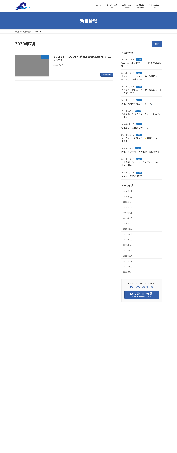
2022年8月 (127, 256)
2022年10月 (128, 245)
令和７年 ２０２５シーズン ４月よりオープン (138, 379)
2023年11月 (128, 229)
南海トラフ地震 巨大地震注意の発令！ (140, 151)
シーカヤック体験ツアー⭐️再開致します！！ (136, 399)
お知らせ (139, 59)
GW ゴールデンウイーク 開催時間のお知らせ (138, 330)
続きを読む (107, 75)
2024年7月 (127, 218)
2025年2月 (127, 207)
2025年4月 (127, 202)
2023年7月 (127, 240)
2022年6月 (127, 266)
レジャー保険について (131, 176)
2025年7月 (127, 196)
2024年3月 (127, 223)
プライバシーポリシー (25, 313)
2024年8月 (127, 213)
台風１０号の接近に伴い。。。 (135, 127)
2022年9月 (127, 250)
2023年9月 (127, 234)
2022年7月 (127, 261)
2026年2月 (127, 191)
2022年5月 (127, 272)
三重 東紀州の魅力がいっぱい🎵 (137, 103)
